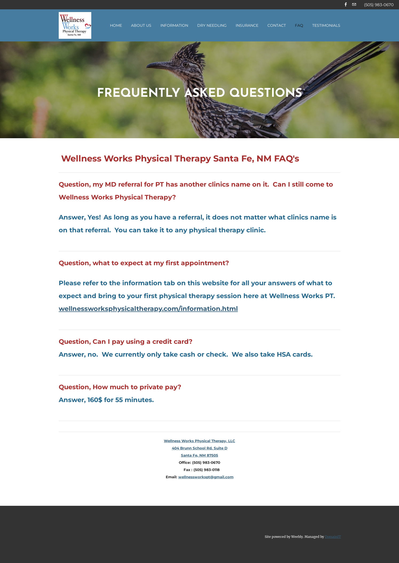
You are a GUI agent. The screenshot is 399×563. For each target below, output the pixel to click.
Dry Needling (212, 26)
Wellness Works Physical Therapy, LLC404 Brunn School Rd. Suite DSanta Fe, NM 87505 (200, 448)
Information (174, 26)
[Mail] (354, 5)
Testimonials (326, 26)
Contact (276, 26)
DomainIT (333, 537)
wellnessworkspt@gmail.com (206, 477)
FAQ (299, 26)
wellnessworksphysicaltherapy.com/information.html (148, 309)
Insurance (247, 26)
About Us (141, 26)
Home (116, 26)
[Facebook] (346, 5)
